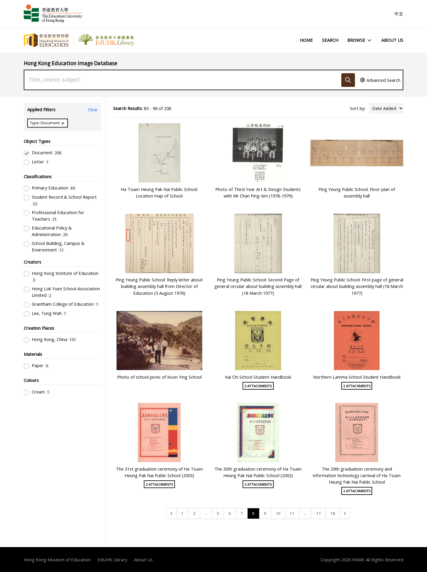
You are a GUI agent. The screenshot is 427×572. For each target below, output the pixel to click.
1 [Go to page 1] (182, 513)
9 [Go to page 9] (265, 513)
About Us (392, 40)
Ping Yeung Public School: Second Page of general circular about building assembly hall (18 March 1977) (258, 286)
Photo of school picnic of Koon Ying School (159, 377)
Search (330, 40)
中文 (398, 14)
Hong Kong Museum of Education (57, 560)
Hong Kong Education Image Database (70, 63)
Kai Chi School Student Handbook (258, 377)
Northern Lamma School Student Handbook (357, 377)
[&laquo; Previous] (171, 513)
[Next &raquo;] (345, 513)
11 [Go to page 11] (292, 513)
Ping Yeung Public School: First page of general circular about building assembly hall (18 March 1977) (356, 286)
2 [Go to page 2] (194, 513)
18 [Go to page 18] (332, 513)
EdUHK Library (112, 560)
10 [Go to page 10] (278, 513)
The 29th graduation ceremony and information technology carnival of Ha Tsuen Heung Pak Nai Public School (357, 475)
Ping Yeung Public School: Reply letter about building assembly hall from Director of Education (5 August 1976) (159, 286)
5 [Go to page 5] (218, 513)
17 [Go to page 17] (318, 513)
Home (306, 40)
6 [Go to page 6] (230, 513)
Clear (93, 109)
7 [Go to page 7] (241, 513)
